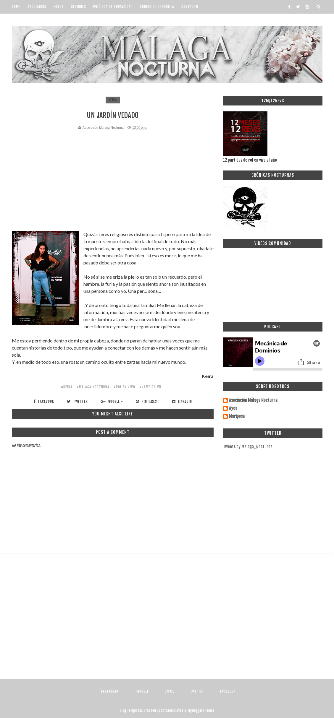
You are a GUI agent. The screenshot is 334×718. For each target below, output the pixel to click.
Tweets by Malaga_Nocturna (247, 446)
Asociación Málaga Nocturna (253, 400)
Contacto (189, 6)
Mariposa (237, 416)
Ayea (233, 408)
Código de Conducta (157, 6)
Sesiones (78, 6)
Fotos (59, 6)
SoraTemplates (172, 710)
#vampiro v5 (150, 387)
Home (16, 6)
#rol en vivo (124, 387)
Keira (113, 100)
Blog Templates (131, 710)
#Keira (66, 387)
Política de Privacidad (113, 6)
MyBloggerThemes (201, 710)
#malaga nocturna (93, 387)
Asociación (37, 6)
